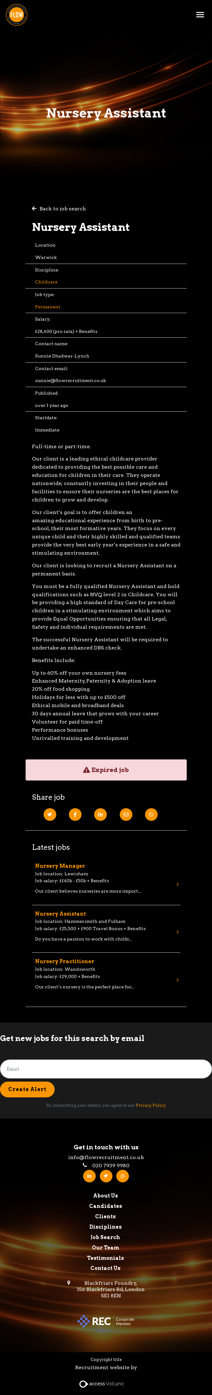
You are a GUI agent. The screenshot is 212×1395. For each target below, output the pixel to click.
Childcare (46, 281)
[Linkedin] (100, 814)
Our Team (105, 1248)
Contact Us (105, 1268)
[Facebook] (75, 814)
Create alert (27, 1089)
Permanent (47, 306)
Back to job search (62, 209)
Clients (105, 1217)
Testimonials (105, 1258)
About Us (105, 1196)
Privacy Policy (151, 1105)
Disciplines (105, 1227)
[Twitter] (50, 814)
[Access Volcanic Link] (102, 1383)
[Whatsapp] (151, 814)
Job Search (105, 1237)
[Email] (126, 814)
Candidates (105, 1206)
